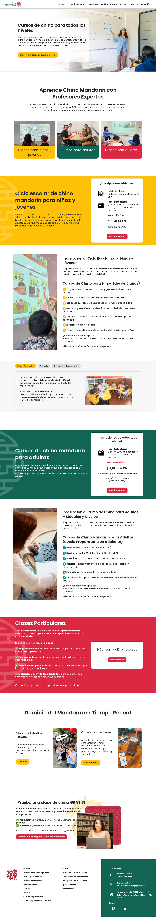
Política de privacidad (33, 897)
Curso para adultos (32, 876)
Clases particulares (32, 881)
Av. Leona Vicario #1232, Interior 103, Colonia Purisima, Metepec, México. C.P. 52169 (134, 895)
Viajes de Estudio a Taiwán (74, 872)
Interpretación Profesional (74, 881)
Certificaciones (30, 885)
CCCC (26, 893)
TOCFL (26, 889)
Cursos (26, 868)
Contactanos (68, 889)
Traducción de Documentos (75, 876)
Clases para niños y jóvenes (36, 872)
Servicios (66, 868)
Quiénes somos (69, 885)
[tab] (25, 366)
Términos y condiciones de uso (37, 901)
